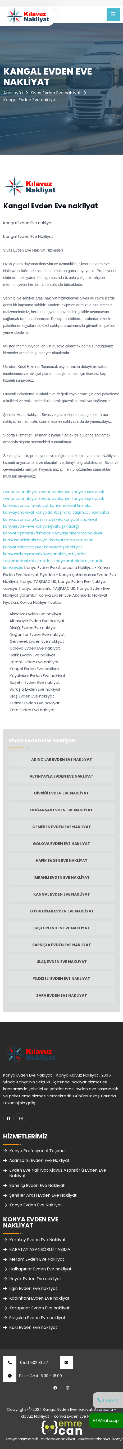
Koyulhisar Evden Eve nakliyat (61, 911)
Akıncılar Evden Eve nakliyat (61, 759)
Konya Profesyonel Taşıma (37, 1150)
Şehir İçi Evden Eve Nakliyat (37, 1185)
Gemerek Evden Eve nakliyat (61, 826)
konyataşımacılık (87, 491)
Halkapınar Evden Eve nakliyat (40, 1269)
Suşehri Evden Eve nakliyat (61, 928)
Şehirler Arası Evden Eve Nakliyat (43, 1195)
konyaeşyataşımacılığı (57, 526)
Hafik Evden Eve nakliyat (62, 860)
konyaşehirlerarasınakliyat (77, 533)
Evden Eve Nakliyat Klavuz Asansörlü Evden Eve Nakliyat (57, 1172)
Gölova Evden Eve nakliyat (61, 843)
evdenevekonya (54, 491)
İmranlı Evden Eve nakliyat (62, 877)
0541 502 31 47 (25, 1362)
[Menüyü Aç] (113, 14)
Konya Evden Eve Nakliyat (35, 1205)
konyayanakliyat (19, 512)
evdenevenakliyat (20, 491)
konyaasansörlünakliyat (26, 505)
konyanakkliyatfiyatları (64, 554)
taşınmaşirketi (48, 519)
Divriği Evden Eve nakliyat (61, 793)
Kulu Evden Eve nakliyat (33, 1327)
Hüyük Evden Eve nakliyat (35, 1278)
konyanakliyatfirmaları (71, 505)
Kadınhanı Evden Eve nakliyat (39, 1298)
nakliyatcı (99, 512)
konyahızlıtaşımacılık (22, 554)
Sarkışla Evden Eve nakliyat (61, 944)
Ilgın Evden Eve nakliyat (33, 1288)
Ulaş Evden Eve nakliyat (62, 961)
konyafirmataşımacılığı (71, 540)
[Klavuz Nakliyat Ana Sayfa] (26, 15)
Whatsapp (106, 1420)
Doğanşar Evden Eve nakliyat (61, 810)
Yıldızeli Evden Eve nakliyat (61, 978)
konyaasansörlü (18, 519)
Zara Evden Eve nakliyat (61, 995)
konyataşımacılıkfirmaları (27, 533)
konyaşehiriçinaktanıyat (26, 540)
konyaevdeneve (19, 526)
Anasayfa (13, 93)
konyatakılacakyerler (23, 547)
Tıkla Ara (108, 1400)
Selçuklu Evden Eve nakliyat (37, 1317)
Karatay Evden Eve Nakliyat (37, 1239)
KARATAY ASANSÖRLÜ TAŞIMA (39, 1249)
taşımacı (80, 512)
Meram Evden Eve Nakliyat (36, 1259)
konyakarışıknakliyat (62, 547)
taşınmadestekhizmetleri (28, 560)
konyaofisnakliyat (80, 519)
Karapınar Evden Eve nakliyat (39, 1308)
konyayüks (13, 567)
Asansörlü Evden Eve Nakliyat (39, 1160)
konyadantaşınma (53, 512)
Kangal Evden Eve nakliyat (61, 894)
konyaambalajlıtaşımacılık (78, 560)
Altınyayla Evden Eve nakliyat (61, 776)
